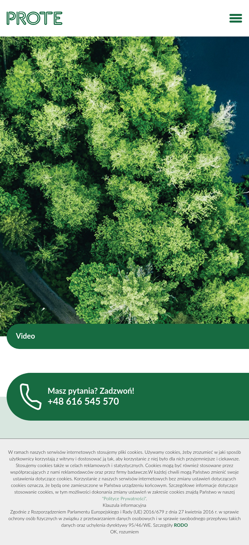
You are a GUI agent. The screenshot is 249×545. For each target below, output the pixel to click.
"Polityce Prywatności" (124, 498)
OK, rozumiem (124, 531)
